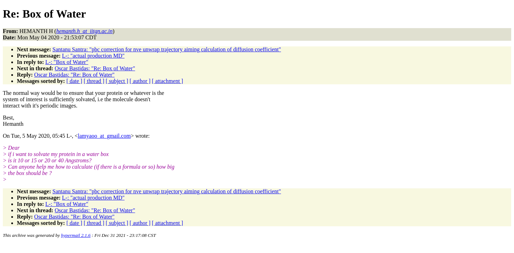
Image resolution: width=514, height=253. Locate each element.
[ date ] (74, 81)
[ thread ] (94, 81)
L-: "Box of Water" (66, 62)
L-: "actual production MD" (93, 56)
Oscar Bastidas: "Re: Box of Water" (95, 68)
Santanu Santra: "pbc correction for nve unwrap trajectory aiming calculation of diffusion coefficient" (166, 49)
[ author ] (140, 81)
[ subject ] (117, 81)
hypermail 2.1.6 (76, 235)
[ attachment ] (167, 81)
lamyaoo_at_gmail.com (104, 136)
